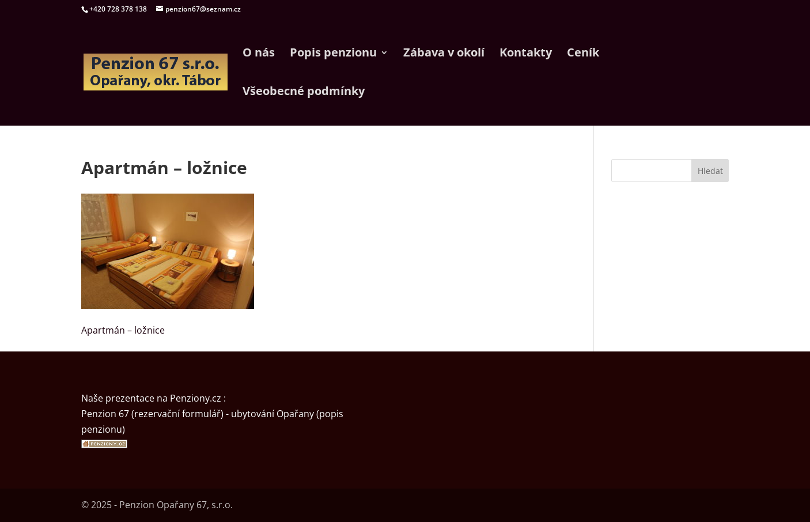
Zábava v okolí (444, 54)
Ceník (583, 54)
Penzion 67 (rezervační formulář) (152, 413)
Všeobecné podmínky (304, 93)
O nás (259, 54)
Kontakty (525, 54)
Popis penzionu (333, 54)
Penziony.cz (195, 398)
